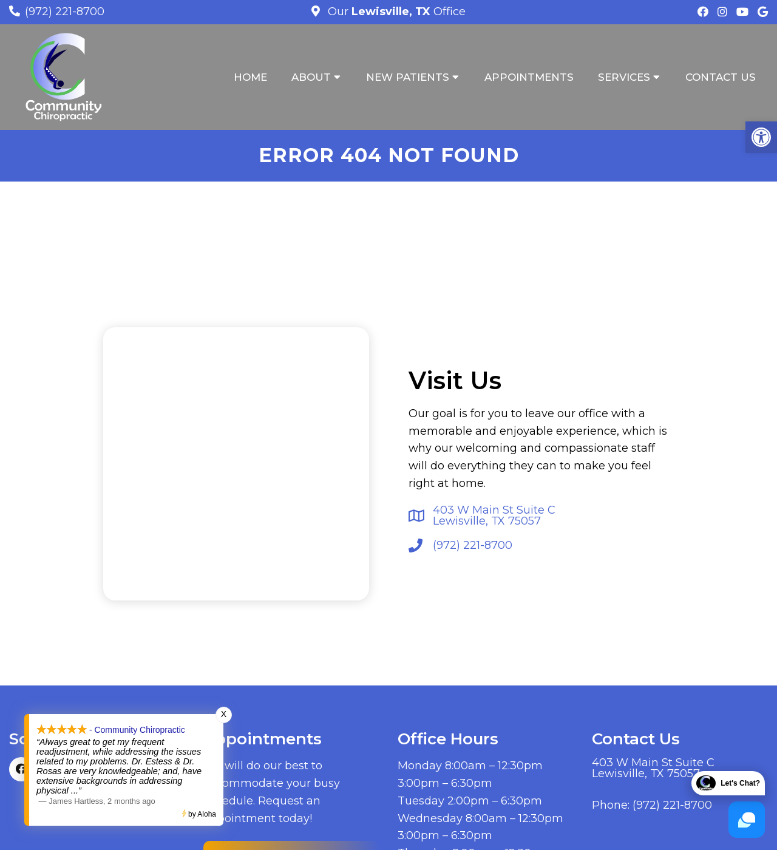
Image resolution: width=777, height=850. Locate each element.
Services (624, 77)
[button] (761, 137)
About (311, 77)
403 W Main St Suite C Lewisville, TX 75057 (494, 515)
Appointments (529, 77)
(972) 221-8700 (64, 11)
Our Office (395, 11)
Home (250, 77)
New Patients (407, 77)
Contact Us (720, 77)
